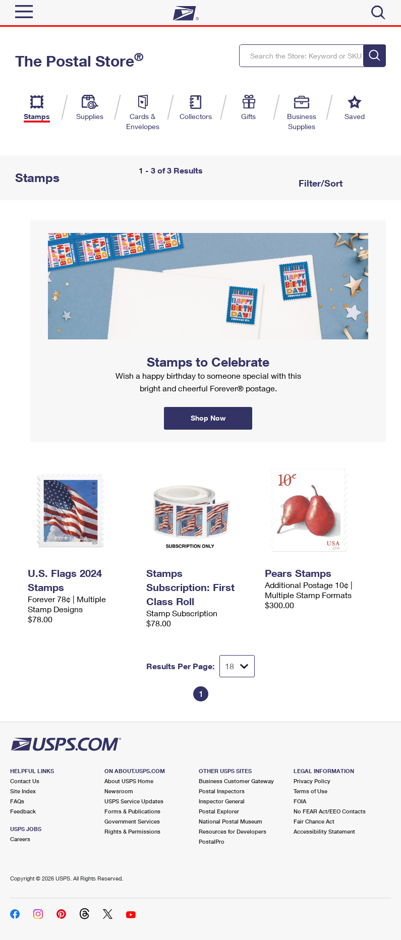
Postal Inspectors (222, 791)
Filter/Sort (319, 183)
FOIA (300, 801)
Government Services (132, 821)
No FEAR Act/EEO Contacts (330, 811)
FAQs (17, 801)
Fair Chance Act (314, 821)
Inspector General (222, 801)
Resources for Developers (232, 831)
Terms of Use (310, 791)
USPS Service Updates (133, 801)
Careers (20, 839)
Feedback (23, 811)
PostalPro (211, 841)
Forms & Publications (132, 811)
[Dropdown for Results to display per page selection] (237, 666)
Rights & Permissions (132, 831)
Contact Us (24, 781)
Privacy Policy (312, 781)
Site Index (23, 791)
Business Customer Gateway (236, 781)
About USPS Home (128, 781)
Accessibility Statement (324, 831)
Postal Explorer (219, 811)
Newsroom (118, 791)
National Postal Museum (230, 821)
